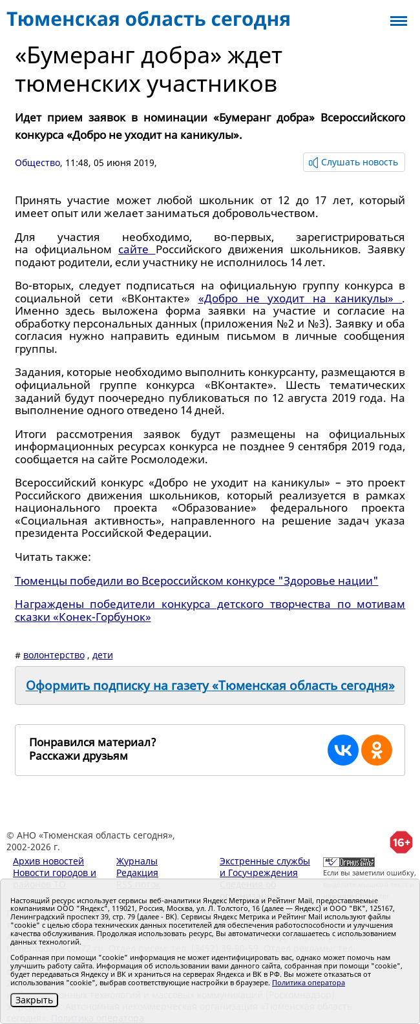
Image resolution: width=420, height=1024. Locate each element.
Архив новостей (48, 861)
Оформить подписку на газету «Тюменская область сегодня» (210, 685)
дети (102, 655)
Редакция (137, 872)
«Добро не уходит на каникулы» (300, 298)
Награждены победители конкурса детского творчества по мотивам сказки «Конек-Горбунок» (210, 610)
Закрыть (34, 1000)
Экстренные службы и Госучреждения (265, 867)
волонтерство (54, 655)
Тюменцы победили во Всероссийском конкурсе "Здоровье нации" (197, 580)
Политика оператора (308, 982)
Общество (37, 162)
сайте (136, 249)
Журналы (137, 861)
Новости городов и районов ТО (54, 878)
